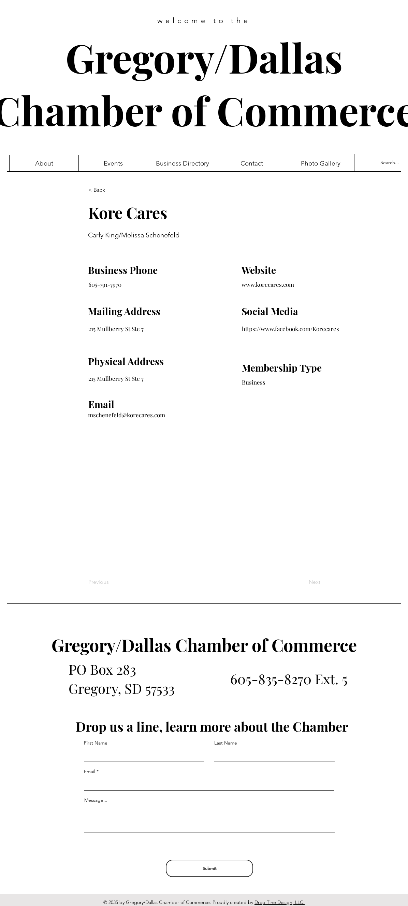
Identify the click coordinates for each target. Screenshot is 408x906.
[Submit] (209, 868)
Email (89, 771)
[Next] (303, 582)
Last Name (225, 742)
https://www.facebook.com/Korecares (290, 328)
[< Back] (110, 190)
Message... (95, 800)
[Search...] (392, 163)
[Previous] (110, 582)
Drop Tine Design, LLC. (279, 902)
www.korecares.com (268, 284)
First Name (95, 742)
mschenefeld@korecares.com (126, 415)
